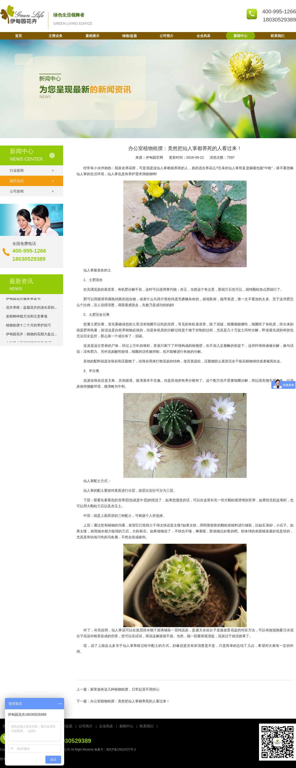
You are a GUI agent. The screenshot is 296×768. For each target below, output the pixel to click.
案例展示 (92, 36)
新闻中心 (240, 36)
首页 (18, 36)
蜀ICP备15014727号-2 (121, 749)
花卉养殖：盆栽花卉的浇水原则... (31, 308)
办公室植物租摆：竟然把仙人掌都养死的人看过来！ (130, 701)
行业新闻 (32, 170)
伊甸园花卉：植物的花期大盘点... (31, 335)
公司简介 (166, 36)
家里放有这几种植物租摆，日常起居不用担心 (124, 689)
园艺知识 (32, 181)
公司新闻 (32, 191)
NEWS (15, 288)
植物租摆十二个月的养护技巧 (28, 326)
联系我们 (277, 36)
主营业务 (55, 36)
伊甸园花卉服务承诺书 (23, 299)
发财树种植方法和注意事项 (26, 317)
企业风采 (203, 36)
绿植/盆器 (129, 36)
